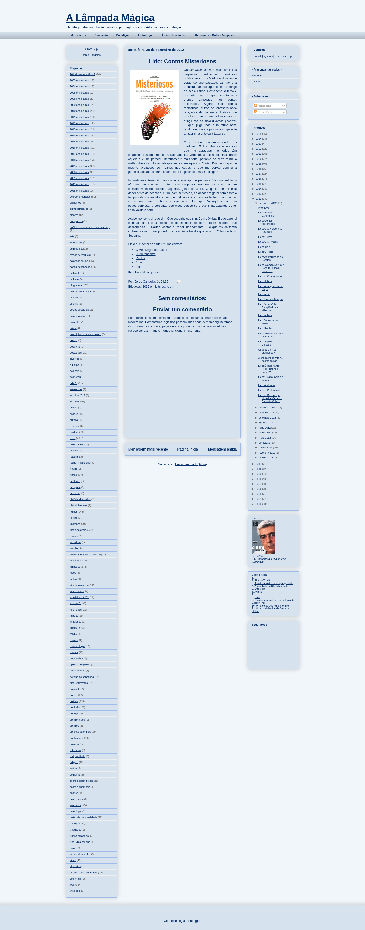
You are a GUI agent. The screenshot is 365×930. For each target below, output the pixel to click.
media (73, 633)
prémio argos (77, 719)
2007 (259, 484)
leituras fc (75, 603)
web (72, 884)
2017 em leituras (79, 154)
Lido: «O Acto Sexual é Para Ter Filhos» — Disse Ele (271, 267)
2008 (259, 479)
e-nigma (74, 364)
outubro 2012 (267, 412)
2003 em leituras (79, 80)
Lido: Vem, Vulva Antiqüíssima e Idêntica (268, 307)
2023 (259, 143)
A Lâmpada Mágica (110, 17)
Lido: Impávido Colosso (266, 343)
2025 (259, 133)
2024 (259, 138)
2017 (259, 173)
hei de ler (75, 493)
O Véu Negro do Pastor (151, 250)
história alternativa (80, 499)
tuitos (73, 848)
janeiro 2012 (266, 457)
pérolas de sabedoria (82, 676)
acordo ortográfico (80, 196)
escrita (73, 407)
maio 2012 (265, 437)
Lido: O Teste (265, 251)
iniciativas (75, 542)
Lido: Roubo (265, 328)
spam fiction (77, 799)
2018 (259, 168)
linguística (75, 621)
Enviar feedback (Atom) (191, 464)
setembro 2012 (268, 417)
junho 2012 (265, 432)
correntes (75, 322)
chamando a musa (80, 291)
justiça (73, 579)
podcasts (75, 689)
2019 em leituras (79, 166)
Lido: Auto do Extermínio (266, 214)
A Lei (139, 262)
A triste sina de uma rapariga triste (273, 583)
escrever (75, 401)
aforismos (75, 202)
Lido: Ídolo (264, 246)
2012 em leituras (154, 286)
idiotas (73, 517)
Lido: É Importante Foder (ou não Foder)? (268, 368)
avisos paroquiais (80, 254)
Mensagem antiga (222, 449)
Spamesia (101, 35)
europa (74, 420)
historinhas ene (78, 505)
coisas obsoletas (79, 309)
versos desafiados (80, 854)
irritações (75, 566)
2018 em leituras (79, 160)
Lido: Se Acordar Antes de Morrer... (271, 335)
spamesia (75, 805)
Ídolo (139, 267)
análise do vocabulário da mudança (90, 227)
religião (74, 762)
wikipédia (75, 890)
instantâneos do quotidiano (85, 554)
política (74, 701)
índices (74, 536)
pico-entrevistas (79, 683)
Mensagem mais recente (148, 449)
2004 (259, 498)
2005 (259, 494)
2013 (259, 193)
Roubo (140, 258)
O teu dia (260, 588)
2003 (259, 504)
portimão (75, 707)
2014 (259, 188)
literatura (75, 627)
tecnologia (76, 811)
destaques (76, 352)
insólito (74, 548)
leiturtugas (76, 609)
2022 (259, 148)
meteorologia (77, 646)
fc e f (170, 286)
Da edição (123, 35)
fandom (74, 432)
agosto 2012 (266, 422)
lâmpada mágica (79, 585)
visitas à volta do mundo (83, 872)
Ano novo (263, 207)
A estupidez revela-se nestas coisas (270, 359)
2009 (259, 473)
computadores (78, 316)
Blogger (195, 921)
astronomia (76, 248)
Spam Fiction (259, 574)
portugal (74, 713)
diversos (75, 358)
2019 (259, 163)
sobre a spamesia (80, 786)
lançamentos (77, 591)
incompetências (79, 530)
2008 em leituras (79, 98)
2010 (259, 469)
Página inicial (188, 449)
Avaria (258, 591)
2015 (259, 183)
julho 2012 (265, 427)
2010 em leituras (79, 111)
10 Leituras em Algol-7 (82, 74)
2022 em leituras (79, 184)
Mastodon (257, 75)
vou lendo (75, 878)
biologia (74, 279)
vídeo (73, 860)
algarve (74, 214)
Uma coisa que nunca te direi (272, 605)
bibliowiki (75, 273)
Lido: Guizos (265, 236)
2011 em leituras (79, 117)
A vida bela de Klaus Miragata (271, 586)
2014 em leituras (79, 135)
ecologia (75, 370)
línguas (74, 615)
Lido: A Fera (265, 315)
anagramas (76, 221)
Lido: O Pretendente (269, 390)
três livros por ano (80, 842)
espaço (74, 413)
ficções (74, 450)
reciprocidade (77, 756)
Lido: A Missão (266, 385)
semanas (75, 774)
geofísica (75, 481)
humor (73, 511)
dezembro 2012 (268, 203)
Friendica (257, 81)
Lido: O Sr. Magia (268, 241)
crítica (73, 328)
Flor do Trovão (263, 580)
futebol (74, 474)
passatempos (77, 670)
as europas (76, 242)
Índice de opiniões (174, 35)
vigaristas (75, 866)
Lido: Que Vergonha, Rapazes (270, 230)
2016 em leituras (79, 147)
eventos (74, 426)
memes (74, 640)
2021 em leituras (79, 178)
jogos (73, 572)
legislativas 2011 (79, 597)
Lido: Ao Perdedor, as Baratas (270, 258)
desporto (75, 346)
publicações (76, 738)
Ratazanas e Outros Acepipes (214, 35)
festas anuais (77, 444)
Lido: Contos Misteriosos (266, 222)
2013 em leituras (79, 129)
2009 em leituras (79, 104)
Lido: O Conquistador (270, 276)
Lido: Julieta (265, 281)
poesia (73, 695)
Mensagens (262, 105)
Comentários (263, 112)
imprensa (75, 523)
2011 (259, 463)
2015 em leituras (79, 141)
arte (72, 236)
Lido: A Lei (264, 294)
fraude (73, 468)
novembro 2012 (268, 407)
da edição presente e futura (85, 334)
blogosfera (76, 285)
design (73, 340)
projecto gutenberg (80, 731)
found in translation (81, 462)
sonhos (74, 793)
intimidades (76, 560)
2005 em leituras (79, 92)
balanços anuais (79, 260)
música (74, 652)
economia (75, 377)
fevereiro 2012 (267, 452)
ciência (74, 297)
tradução (75, 823)
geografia (75, 487)
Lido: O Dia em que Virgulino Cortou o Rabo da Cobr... (270, 398)
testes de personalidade (83, 817)
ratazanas (75, 750)
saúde (73, 768)
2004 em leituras (79, 86)
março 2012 (266, 447)
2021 (259, 153)
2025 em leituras (79, 190)
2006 (259, 488)
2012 (259, 198)
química (74, 744)
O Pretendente (146, 254)
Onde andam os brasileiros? (267, 351)
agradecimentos (79, 208)
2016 (259, 178)
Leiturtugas (145, 35)
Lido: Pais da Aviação (270, 299)
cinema (74, 303)
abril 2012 (265, 442)
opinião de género (80, 664)
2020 (259, 158)
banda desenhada (80, 267)
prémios (74, 725)
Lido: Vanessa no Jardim (268, 322)
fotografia (75, 456)
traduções (75, 829)
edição (73, 383)
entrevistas (76, 389)
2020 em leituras (79, 172)
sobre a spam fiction (81, 780)
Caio (257, 597)
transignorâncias (79, 835)
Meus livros (78, 35)
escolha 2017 (77, 395)
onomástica (76, 658)
